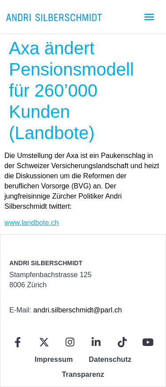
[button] (149, 17)
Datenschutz (110, 359)
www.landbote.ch (31, 222)
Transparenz (83, 374)
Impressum (54, 359)
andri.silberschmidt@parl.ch (77, 310)
